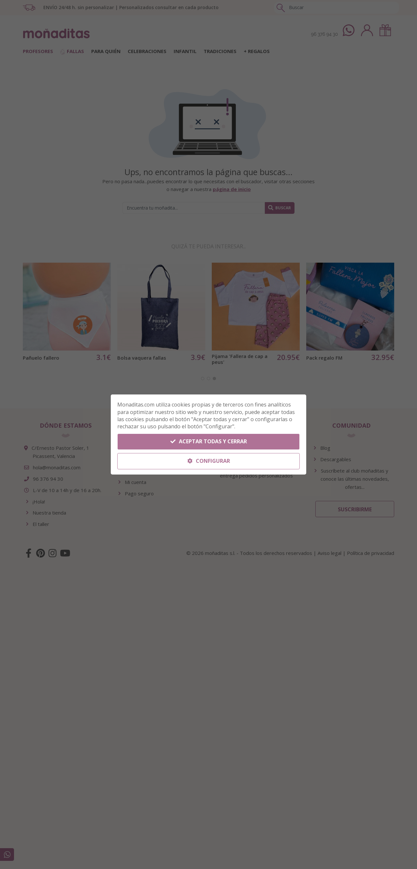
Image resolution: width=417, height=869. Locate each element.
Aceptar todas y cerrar (208, 441)
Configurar (208, 460)
